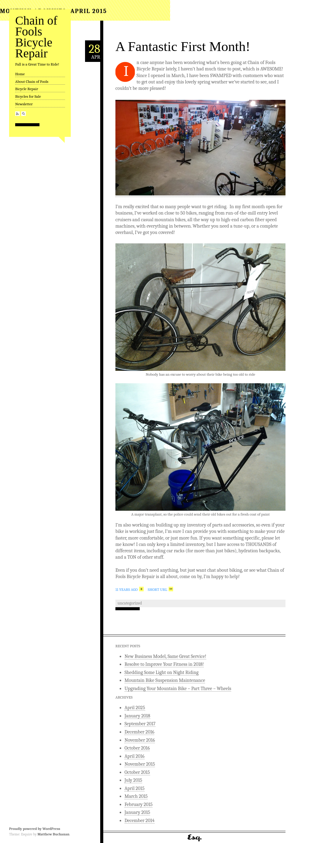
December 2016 (139, 732)
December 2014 (140, 820)
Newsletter (24, 104)
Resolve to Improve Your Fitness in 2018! (164, 664)
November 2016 (140, 740)
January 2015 (137, 812)
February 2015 (138, 804)
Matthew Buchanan (53, 834)
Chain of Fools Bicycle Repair (36, 37)
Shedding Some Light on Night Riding (162, 672)
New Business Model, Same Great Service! (165, 656)
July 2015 (133, 780)
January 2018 (137, 716)
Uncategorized (130, 603)
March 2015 (136, 796)
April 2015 (135, 788)
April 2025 (135, 707)
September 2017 (140, 723)
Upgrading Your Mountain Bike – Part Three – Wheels (178, 688)
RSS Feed (17, 113)
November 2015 (140, 764)
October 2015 (137, 772)
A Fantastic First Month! (182, 46)
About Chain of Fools (31, 81)
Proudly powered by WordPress (34, 829)
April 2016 (135, 756)
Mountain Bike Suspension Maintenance (165, 680)
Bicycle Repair (26, 88)
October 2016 (137, 748)
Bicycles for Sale (28, 96)
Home (20, 74)
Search (23, 113)
